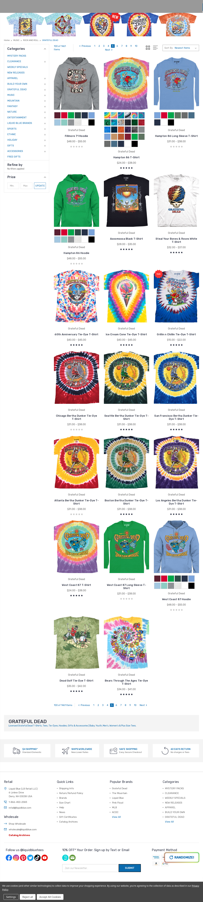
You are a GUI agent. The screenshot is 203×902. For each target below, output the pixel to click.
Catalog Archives (19, 824)
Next (109, 49)
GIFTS (10, 145)
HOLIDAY (12, 139)
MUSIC (11, 95)
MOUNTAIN (13, 100)
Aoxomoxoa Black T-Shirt (126, 238)
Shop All (68, 5)
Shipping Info (66, 777)
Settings (11, 897)
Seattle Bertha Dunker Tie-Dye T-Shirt (126, 417)
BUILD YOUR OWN (17, 83)
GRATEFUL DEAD (17, 89)
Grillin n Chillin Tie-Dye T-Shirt (176, 334)
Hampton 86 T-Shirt (126, 157)
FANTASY (12, 106)
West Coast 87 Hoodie (176, 585)
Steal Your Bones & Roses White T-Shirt (176, 240)
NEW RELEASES (16, 72)
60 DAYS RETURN (181, 738)
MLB (114, 796)
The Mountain (119, 782)
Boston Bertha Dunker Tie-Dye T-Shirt (126, 502)
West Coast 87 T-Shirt (76, 585)
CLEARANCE (14, 61)
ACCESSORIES (15, 151)
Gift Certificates (68, 805)
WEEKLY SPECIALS (17, 67)
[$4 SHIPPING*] (16, 739)
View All (116, 805)
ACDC (115, 801)
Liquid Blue (118, 786)
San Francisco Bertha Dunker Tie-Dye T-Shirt (176, 417)
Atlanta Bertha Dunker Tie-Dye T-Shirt (76, 502)
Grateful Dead (119, 777)
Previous (84, 46)
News (136, 5)
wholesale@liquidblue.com (23, 818)
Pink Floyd (117, 791)
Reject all (27, 897)
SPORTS (11, 128)
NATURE (12, 111)
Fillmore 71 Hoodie (76, 136)
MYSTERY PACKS (16, 55)
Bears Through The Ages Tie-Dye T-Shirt (126, 671)
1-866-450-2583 (18, 791)
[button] (26, 177)
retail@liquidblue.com (20, 796)
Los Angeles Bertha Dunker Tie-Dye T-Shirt (176, 502)
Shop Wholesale (17, 812)
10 (136, 46)
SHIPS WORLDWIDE (81, 738)
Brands (86, 5)
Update (40, 185)
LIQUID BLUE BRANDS (19, 123)
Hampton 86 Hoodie (76, 253)
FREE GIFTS (13, 156)
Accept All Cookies (50, 897)
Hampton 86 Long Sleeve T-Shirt (176, 136)
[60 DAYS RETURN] (165, 739)
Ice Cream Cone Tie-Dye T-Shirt (126, 334)
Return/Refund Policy (71, 782)
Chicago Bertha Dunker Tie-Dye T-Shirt (76, 417)
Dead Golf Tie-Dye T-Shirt (76, 669)
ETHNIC (11, 134)
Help (121, 5)
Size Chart (103, 5)
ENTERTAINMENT (17, 117)
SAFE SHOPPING (128, 738)
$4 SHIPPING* (30, 738)
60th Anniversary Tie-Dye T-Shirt (76, 334)
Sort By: (168, 47)
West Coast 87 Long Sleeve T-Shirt (126, 587)
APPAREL (12, 78)
